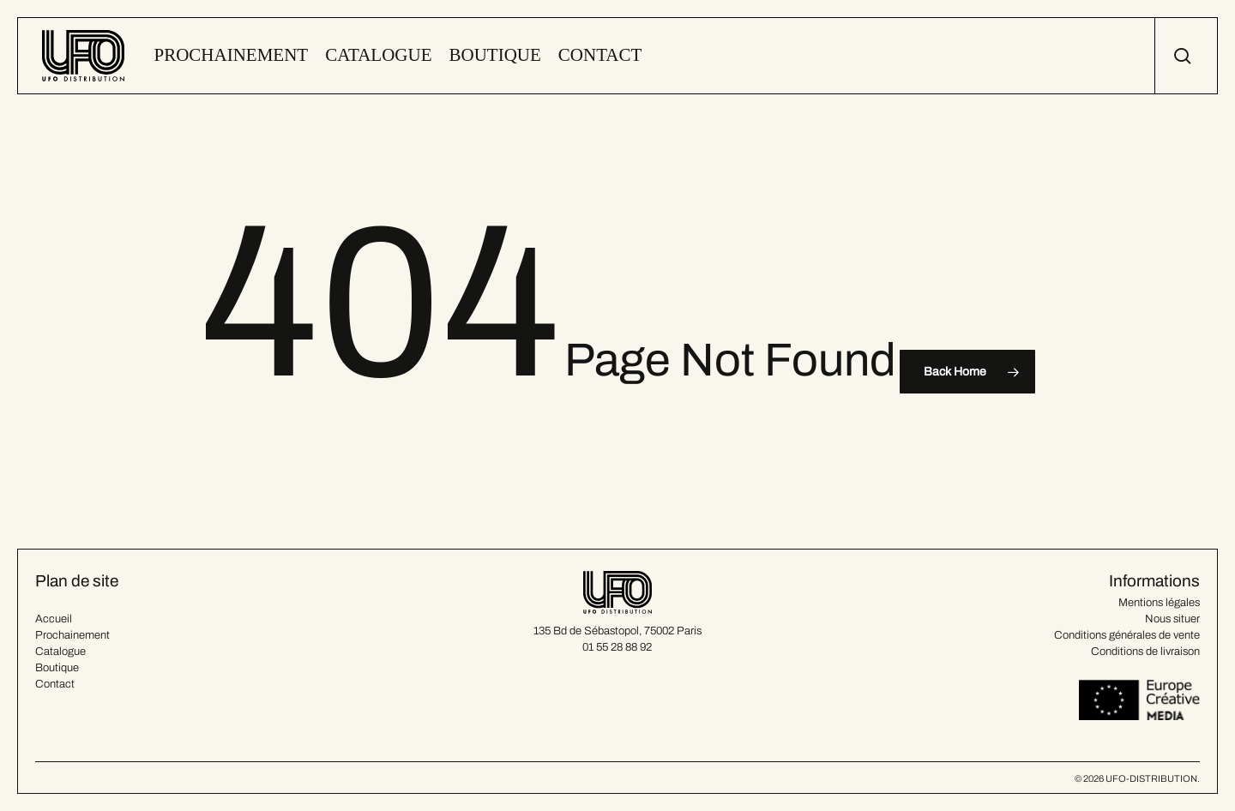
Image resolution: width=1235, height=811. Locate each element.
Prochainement (72, 635)
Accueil (53, 619)
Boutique (57, 668)
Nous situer (1172, 619)
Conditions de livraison (1145, 652)
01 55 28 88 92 (617, 647)
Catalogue (60, 652)
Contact (55, 684)
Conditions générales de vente (1127, 635)
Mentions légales (1159, 603)
